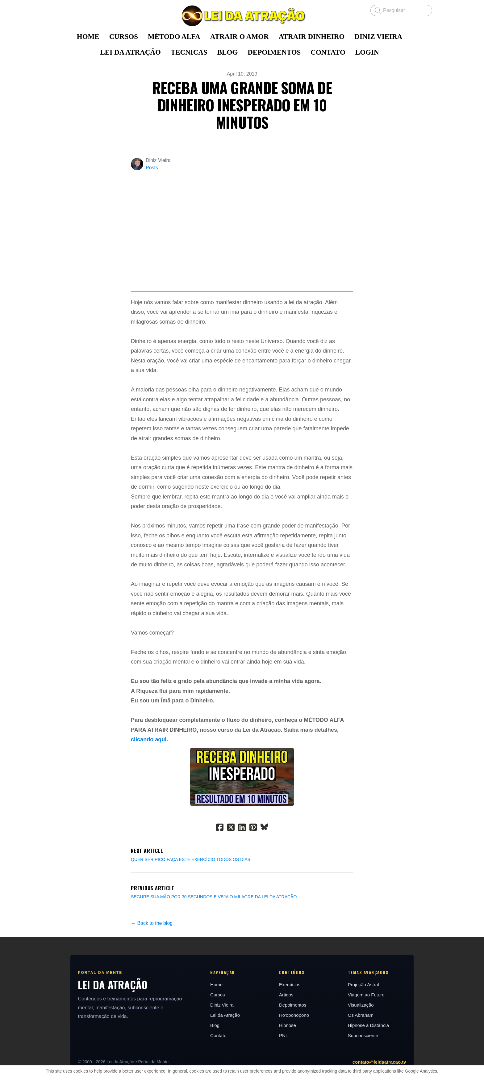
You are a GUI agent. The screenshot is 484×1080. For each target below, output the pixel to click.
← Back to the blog (152, 962)
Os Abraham (364, 1054)
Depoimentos (293, 1044)
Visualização (365, 1044)
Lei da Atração (223, 1054)
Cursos (216, 1034)
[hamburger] (57, 10)
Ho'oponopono (295, 1054)
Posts (152, 167)
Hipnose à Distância (372, 1064)
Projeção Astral (367, 1023)
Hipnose (288, 1064)
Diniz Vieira (220, 1044)
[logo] (242, 16)
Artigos (287, 1034)
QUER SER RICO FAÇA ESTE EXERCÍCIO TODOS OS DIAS (190, 898)
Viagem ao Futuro (370, 1034)
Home (215, 1023)
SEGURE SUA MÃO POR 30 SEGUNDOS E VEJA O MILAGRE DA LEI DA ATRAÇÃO (214, 935)
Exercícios (290, 1023)
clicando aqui (148, 779)
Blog (213, 1064)
